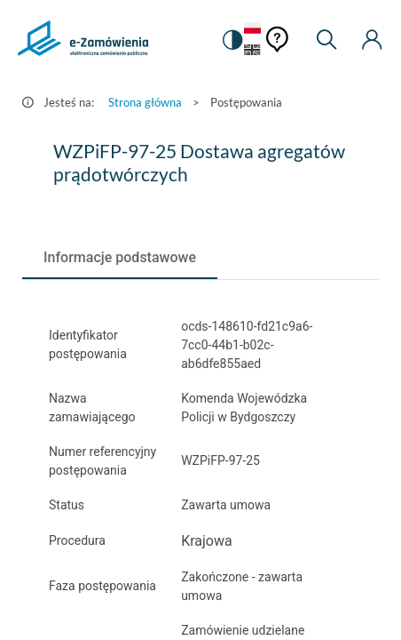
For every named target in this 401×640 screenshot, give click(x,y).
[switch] (231, 40)
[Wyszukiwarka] (326, 40)
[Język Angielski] (252, 51)
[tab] (119, 257)
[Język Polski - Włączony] (252, 29)
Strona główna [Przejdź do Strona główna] (145, 102)
